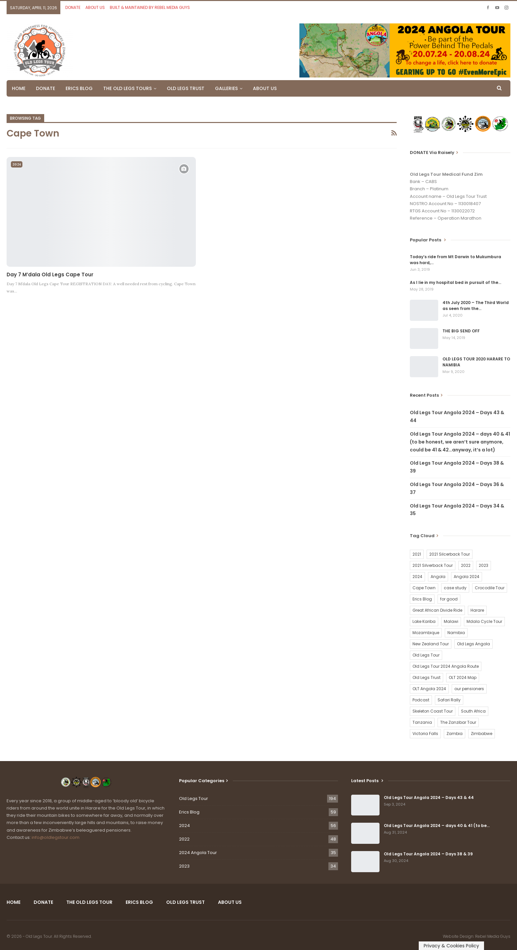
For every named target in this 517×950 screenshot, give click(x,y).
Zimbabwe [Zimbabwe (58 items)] (481, 733)
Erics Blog (189, 812)
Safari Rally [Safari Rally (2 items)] (449, 700)
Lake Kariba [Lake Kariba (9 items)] (424, 621)
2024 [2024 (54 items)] (417, 576)
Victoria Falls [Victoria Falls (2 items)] (425, 733)
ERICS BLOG (79, 88)
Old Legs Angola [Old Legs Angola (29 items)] (473, 644)
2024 (17, 164)
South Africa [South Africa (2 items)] (473, 711)
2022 (184, 839)
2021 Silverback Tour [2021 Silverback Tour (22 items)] (432, 565)
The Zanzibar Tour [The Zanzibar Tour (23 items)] (458, 722)
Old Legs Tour (193, 798)
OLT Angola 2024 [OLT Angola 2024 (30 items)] (429, 688)
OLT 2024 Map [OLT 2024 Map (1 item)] (462, 677)
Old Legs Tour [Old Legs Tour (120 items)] (426, 655)
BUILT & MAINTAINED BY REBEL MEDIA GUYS (150, 7)
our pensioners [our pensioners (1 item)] (469, 688)
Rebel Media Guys (492, 936)
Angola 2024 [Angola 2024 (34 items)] (466, 576)
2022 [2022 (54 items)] (466, 565)
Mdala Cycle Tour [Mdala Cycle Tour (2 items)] (484, 621)
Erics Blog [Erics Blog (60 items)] (422, 599)
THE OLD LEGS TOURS (127, 88)
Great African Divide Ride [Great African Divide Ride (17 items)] (437, 610)
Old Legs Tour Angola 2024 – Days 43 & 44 (429, 797)
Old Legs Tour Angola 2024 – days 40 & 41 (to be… (437, 825)
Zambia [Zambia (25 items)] (454, 733)
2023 (184, 866)
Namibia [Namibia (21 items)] (456, 632)
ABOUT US (95, 7)
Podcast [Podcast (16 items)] (420, 700)
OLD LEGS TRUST (185, 88)
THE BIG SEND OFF (461, 331)
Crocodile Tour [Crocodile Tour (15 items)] (489, 588)
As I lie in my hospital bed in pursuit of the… (455, 282)
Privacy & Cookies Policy (451, 945)
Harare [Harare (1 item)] (477, 610)
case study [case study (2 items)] (455, 588)
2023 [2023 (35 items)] (483, 565)
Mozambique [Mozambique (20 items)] (425, 632)
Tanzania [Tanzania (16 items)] (422, 722)
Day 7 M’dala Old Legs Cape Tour (50, 274)
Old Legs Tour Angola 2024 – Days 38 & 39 (428, 854)
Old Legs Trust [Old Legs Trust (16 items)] (426, 677)
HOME (18, 88)
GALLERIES (226, 88)
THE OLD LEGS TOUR (89, 902)
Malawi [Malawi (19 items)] (451, 621)
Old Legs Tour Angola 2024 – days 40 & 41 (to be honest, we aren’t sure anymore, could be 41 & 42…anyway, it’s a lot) (460, 442)
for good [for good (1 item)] (449, 599)
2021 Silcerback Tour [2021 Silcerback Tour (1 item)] (449, 554)
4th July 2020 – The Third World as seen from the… (475, 305)
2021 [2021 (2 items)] (416, 554)
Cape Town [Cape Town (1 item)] (424, 588)
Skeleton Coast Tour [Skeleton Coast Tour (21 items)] (432, 711)
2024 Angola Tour (198, 852)
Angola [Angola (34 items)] (438, 576)
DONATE (72, 7)
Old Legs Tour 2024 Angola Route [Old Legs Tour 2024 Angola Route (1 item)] (445, 666)
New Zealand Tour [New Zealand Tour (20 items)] (430, 644)
